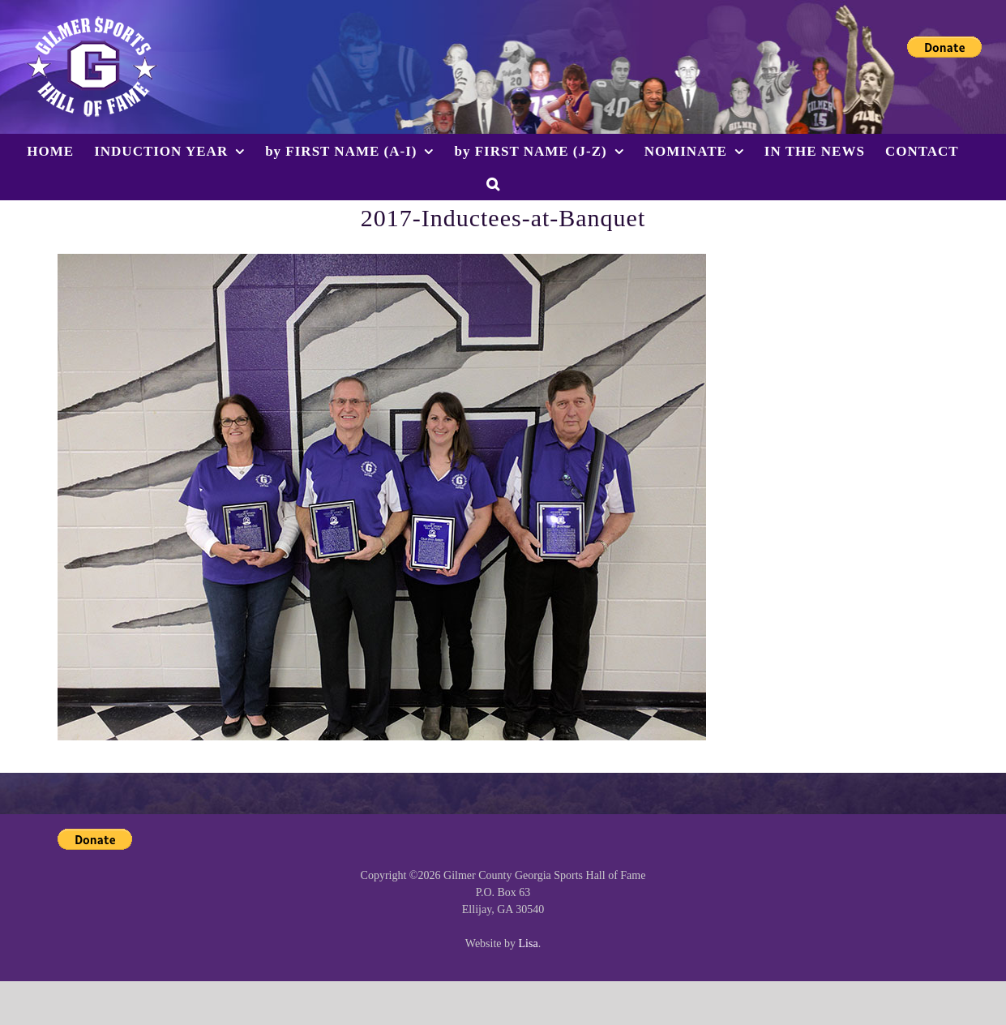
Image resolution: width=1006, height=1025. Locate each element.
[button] (493, 183)
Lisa (528, 943)
